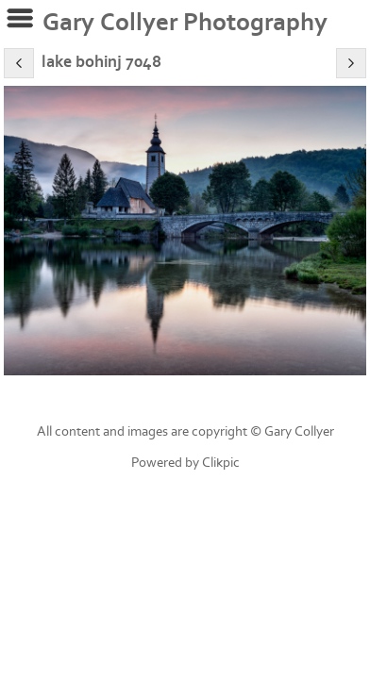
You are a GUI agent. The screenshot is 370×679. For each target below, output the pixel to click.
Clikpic (221, 463)
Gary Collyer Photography (185, 22)
